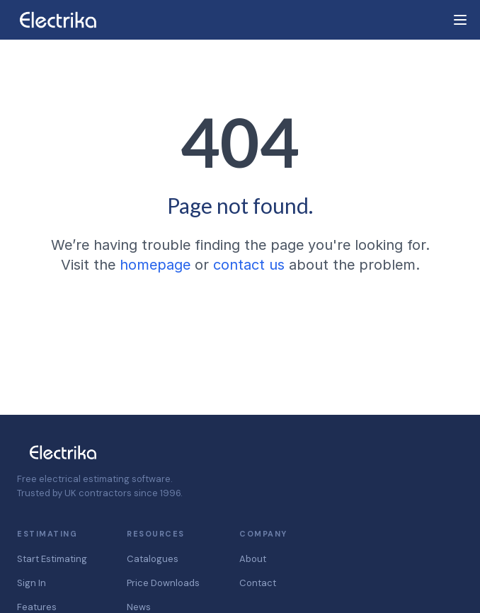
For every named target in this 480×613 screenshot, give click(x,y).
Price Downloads (163, 583)
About (252, 559)
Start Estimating (52, 559)
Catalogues (152, 559)
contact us (249, 264)
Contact (257, 583)
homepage (155, 264)
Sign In (31, 583)
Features (37, 607)
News (139, 607)
